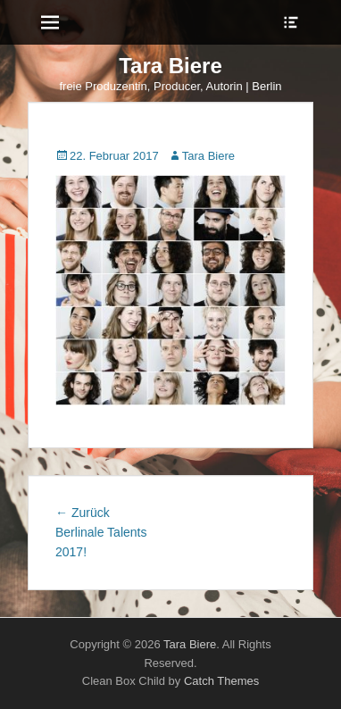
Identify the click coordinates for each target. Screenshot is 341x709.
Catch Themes (221, 681)
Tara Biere (170, 66)
